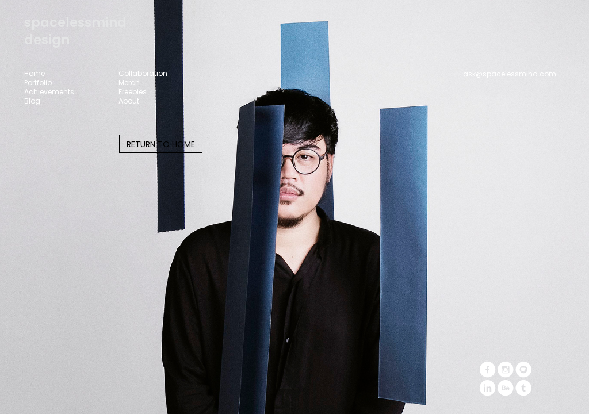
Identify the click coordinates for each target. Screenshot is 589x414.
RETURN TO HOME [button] (161, 144)
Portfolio (38, 82)
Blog (32, 101)
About (128, 101)
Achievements (49, 92)
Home (34, 73)
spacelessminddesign (75, 31)
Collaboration (142, 73)
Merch (129, 82)
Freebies (132, 92)
